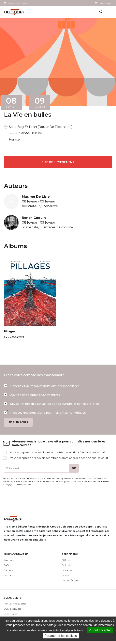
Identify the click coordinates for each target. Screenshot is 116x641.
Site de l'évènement (58, 162)
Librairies (67, 570)
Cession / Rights (71, 580)
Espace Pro (104, 3)
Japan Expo (10, 613)
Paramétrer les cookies (61, 635)
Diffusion (67, 560)
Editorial (67, 565)
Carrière (8, 570)
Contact (8, 575)
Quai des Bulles (12, 608)
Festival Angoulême (15, 603)
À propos (9, 560)
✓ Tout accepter (100, 630)
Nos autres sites (17, 3)
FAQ (6, 565)
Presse (65, 575)
